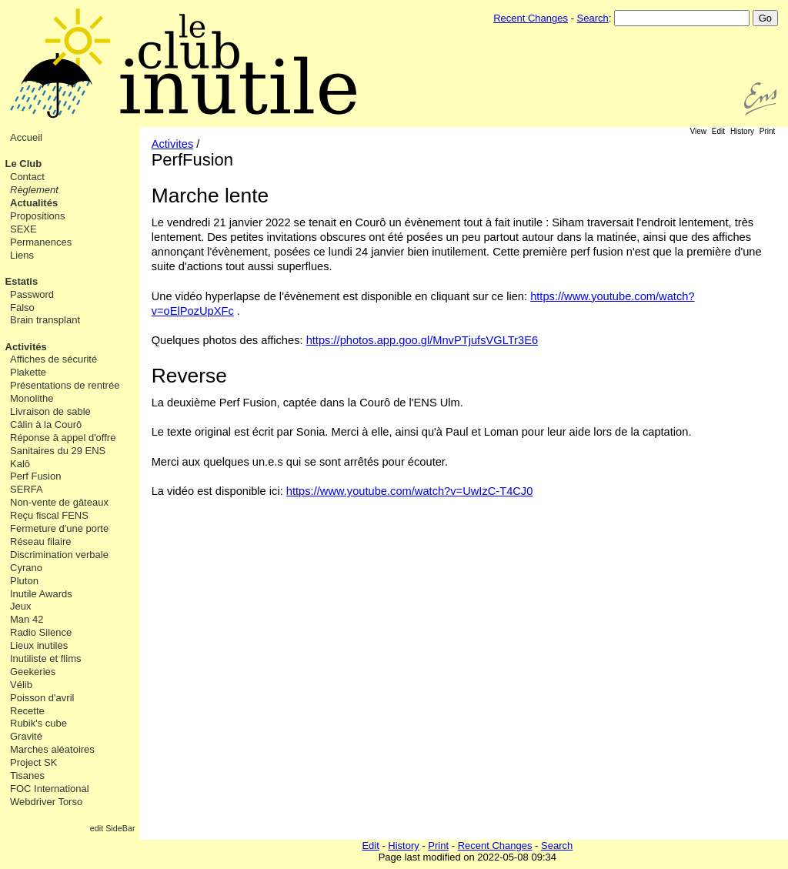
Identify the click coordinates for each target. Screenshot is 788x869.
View (698, 131)
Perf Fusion (35, 476)
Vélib (21, 684)
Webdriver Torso (46, 801)
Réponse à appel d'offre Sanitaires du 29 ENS (62, 444)
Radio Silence (41, 632)
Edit (718, 131)
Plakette (28, 372)
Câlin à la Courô (46, 424)
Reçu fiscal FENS (49, 515)
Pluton (24, 581)
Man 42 (26, 619)
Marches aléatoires (52, 749)
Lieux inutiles (39, 645)
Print (768, 131)
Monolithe (31, 398)
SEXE (23, 229)
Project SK (33, 762)
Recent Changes (530, 18)
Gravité (26, 736)
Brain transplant (45, 320)
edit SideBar (112, 828)
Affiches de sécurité (53, 359)
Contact (27, 176)
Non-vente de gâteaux (59, 502)
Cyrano (26, 567)
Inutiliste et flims (45, 658)
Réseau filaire (41, 541)
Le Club (23, 163)
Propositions (37, 216)
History (742, 131)
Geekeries (32, 671)
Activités (26, 347)
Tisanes (27, 775)
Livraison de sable (50, 411)
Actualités (34, 203)
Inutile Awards (41, 594)
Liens (22, 255)
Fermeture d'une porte (59, 528)
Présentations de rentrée (64, 385)
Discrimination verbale (59, 554)
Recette (27, 711)
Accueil (26, 137)
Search (593, 18)
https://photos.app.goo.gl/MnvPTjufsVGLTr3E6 (422, 340)
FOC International (49, 788)
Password (32, 294)
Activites (173, 144)
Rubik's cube (38, 723)
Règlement (34, 190)
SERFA (26, 489)
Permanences (41, 242)
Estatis (21, 281)
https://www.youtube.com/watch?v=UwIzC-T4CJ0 (409, 491)
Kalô (20, 464)
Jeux (20, 606)
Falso (22, 307)
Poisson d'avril (42, 698)
